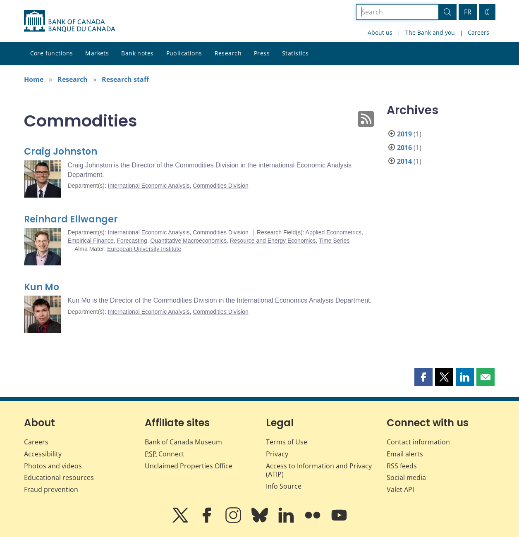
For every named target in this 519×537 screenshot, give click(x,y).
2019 (404, 133)
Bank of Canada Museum (183, 441)
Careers (478, 32)
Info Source (283, 486)
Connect (164, 453)
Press (262, 53)
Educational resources (59, 477)
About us (380, 32)
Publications (184, 53)
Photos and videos (53, 465)
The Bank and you (430, 32)
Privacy (277, 453)
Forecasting (132, 240)
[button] (423, 377)
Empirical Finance (91, 240)
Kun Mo (41, 287)
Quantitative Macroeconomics (188, 240)
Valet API (400, 489)
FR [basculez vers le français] (467, 12)
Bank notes (137, 53)
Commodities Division (221, 185)
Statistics (295, 53)
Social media (406, 477)
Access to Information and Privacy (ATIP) (319, 470)
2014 (404, 161)
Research (228, 53)
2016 (404, 147)
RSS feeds (402, 465)
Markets (97, 53)
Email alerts (405, 453)
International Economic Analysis (149, 185)
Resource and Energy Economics (273, 240)
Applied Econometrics (333, 232)
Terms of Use (286, 441)
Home (33, 79)
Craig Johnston (60, 151)
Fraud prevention (51, 489)
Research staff (125, 79)
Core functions (51, 53)
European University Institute (144, 249)
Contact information (418, 441)
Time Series (334, 240)
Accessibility (43, 453)
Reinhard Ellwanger (71, 219)
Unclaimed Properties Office (188, 465)
